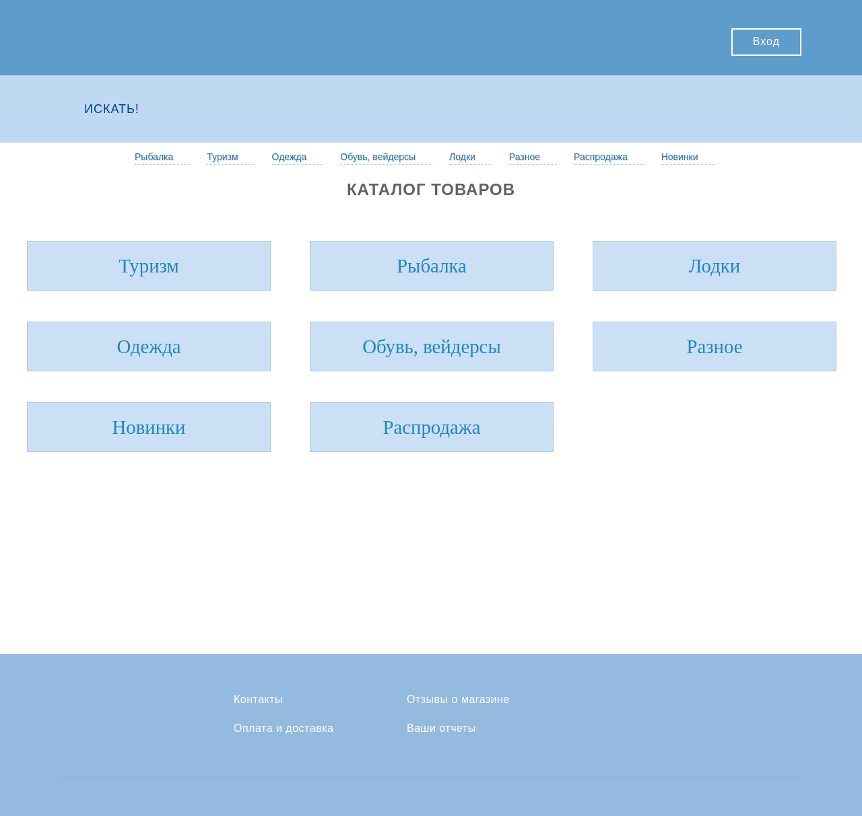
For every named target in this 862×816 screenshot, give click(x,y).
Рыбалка (154, 156)
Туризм (222, 156)
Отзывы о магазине (458, 699)
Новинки (679, 156)
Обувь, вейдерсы (378, 156)
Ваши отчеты (441, 728)
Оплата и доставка (283, 728)
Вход (766, 41)
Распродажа (601, 156)
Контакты (258, 699)
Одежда (289, 156)
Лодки (462, 156)
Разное (524, 156)
